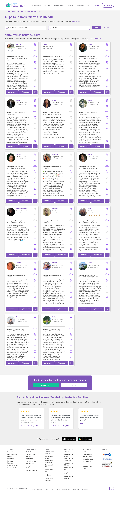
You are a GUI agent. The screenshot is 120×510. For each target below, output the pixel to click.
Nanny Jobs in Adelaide (68, 477)
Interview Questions (10, 462)
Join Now (108, 5)
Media (47, 489)
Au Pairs (20, 11)
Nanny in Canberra (29, 467)
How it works (71, 5)
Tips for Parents (12, 454)
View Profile (12, 92)
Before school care (87, 467)
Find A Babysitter (36, 5)
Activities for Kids (12, 468)
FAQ (88, 5)
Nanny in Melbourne (29, 457)
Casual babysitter (88, 459)
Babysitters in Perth (49, 470)
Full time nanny (87, 454)
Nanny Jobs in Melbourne (68, 459)
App (33, 489)
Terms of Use (56, 489)
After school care (88, 464)
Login (96, 5)
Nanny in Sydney (31, 454)
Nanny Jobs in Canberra (68, 473)
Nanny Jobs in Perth (68, 468)
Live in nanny (87, 461)
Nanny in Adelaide (31, 470)
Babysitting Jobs (59, 5)
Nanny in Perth (30, 463)
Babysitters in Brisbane (49, 466)
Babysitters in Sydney (49, 457)
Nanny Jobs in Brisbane (68, 464)
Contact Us (80, 5)
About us (76, 489)
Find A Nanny (48, 5)
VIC (25, 11)
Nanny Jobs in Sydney (68, 455)
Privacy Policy (66, 489)
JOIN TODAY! (45, 385)
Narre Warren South (34, 11)
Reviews (39, 489)
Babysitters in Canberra (49, 475)
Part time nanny (87, 456)
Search (13, 11)
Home (8, 11)
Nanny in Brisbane (31, 461)
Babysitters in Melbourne (49, 461)
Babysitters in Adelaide (49, 479)
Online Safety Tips (12, 465)
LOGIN (74, 385)
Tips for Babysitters (10, 457)
